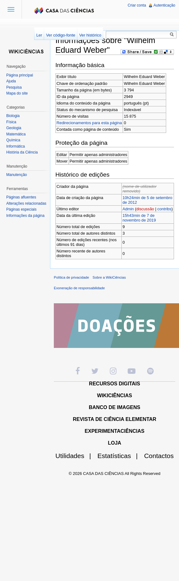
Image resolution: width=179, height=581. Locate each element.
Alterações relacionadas (26, 203)
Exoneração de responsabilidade (79, 288)
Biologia (13, 116)
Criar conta (137, 5)
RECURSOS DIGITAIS (114, 384)
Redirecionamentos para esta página (89, 122)
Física (11, 122)
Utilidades (75, 455)
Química (13, 140)
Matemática (16, 134)
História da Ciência (22, 152)
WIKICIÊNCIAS (114, 395)
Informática (15, 146)
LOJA (114, 443)
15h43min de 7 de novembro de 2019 (139, 217)
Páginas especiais (21, 209)
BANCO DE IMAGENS (114, 407)
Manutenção (16, 175)
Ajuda (11, 81)
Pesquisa (14, 87)
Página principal (19, 75)
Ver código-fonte (60, 35)
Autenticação (164, 5)
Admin (128, 209)
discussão (145, 209)
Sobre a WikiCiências (109, 277)
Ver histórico (90, 35)
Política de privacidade (71, 277)
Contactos (159, 455)
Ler (39, 35)
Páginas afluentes (21, 197)
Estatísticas (120, 455)
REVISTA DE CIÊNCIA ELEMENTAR (114, 419)
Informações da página (25, 215)
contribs (164, 209)
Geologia (13, 128)
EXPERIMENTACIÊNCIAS (115, 431)
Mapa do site (17, 93)
